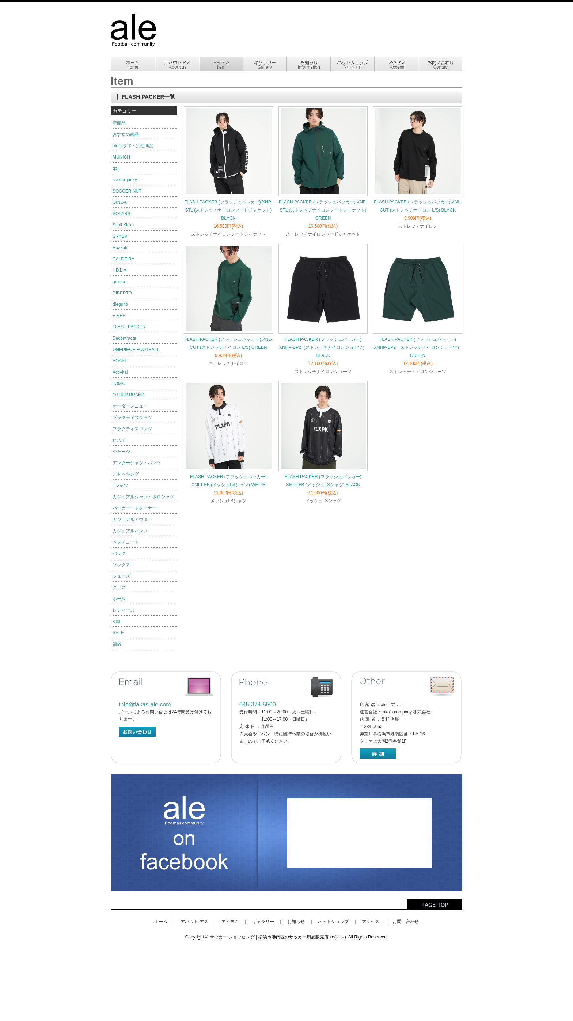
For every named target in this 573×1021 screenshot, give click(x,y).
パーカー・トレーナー (134, 508)
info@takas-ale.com (145, 704)
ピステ (119, 440)
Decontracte (124, 338)
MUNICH (121, 157)
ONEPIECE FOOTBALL (136, 349)
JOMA (119, 383)
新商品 (119, 123)
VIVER (119, 315)
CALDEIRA (123, 259)
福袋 (117, 644)
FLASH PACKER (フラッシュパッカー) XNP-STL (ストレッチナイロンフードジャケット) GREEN (323, 210)
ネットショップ (333, 921)
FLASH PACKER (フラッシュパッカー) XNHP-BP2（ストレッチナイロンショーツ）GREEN (418, 347)
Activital (120, 372)
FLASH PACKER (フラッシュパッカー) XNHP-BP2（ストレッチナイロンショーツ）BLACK (323, 347)
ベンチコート (126, 542)
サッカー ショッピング (232, 937)
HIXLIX (119, 270)
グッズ (119, 587)
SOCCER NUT (127, 191)
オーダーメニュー (130, 406)
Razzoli (120, 247)
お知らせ (296, 921)
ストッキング (126, 474)
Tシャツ (120, 485)
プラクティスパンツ (132, 428)
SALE (118, 632)
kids (116, 621)
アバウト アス (194, 921)
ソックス (121, 564)
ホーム (160, 921)
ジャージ (121, 451)
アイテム (230, 921)
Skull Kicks (123, 225)
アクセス (370, 921)
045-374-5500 (257, 704)
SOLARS (121, 213)
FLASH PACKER (129, 326)
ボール (119, 598)
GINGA (120, 202)
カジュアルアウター (132, 519)
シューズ (121, 576)
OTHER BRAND (128, 394)
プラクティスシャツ (132, 417)
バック (119, 553)
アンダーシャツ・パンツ (137, 462)
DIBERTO (122, 293)
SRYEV (120, 236)
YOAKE (120, 360)
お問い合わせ (405, 921)
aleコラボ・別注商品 (133, 145)
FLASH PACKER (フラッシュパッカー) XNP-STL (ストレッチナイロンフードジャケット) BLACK (228, 210)
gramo (119, 281)
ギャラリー (263, 921)
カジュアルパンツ (130, 530)
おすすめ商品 (126, 134)
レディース (123, 610)
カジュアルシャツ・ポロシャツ (143, 496)
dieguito (120, 304)
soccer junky (125, 179)
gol (115, 168)
